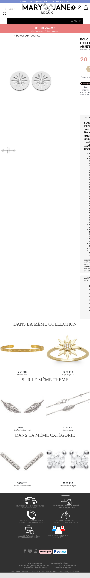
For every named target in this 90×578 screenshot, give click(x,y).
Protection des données (35, 567)
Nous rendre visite (59, 563)
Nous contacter (35, 563)
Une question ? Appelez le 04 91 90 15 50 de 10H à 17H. (45, 2)
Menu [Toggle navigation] (76, 20)
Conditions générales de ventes (34, 565)
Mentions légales (63, 567)
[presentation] (2, 347)
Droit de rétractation (67, 565)
